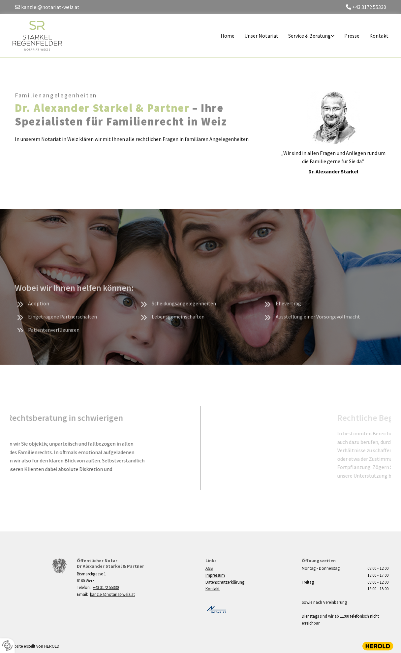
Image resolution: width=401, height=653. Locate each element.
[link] (306, 36)
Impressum (215, 575)
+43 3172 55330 (106, 587)
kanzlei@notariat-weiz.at (112, 594)
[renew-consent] (7, 645)
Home (227, 35)
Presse (351, 35)
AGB (209, 568)
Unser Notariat (261, 35)
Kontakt (378, 35)
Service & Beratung (309, 35)
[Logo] (40, 36)
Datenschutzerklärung (224, 582)
